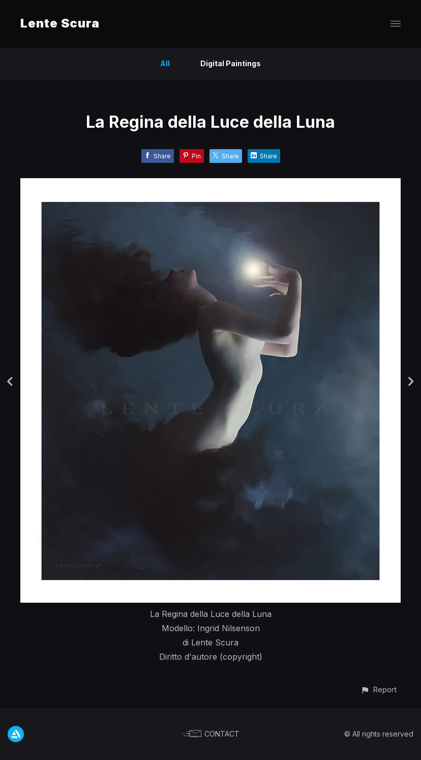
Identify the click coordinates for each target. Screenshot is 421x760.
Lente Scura (60, 23)
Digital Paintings (230, 63)
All (165, 63)
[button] (378, 689)
